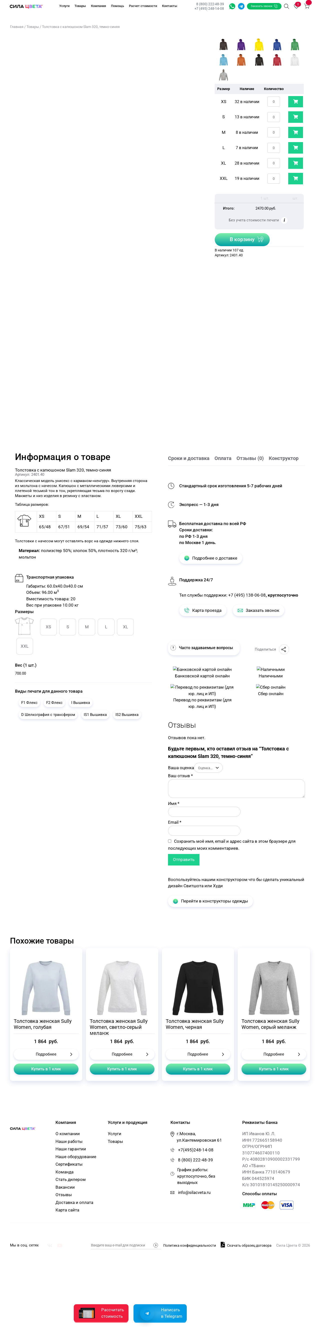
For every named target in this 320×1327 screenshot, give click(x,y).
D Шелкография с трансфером (48, 714)
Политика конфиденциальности (189, 1245)
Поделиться (272, 649)
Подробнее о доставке (210, 558)
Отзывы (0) (250, 458)
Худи (218, 885)
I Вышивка (80, 702)
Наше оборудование (76, 1156)
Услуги (64, 6)
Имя (173, 803)
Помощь (117, 6)
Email (174, 822)
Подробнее (46, 1054)
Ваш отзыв (180, 775)
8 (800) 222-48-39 (210, 4)
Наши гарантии (71, 1149)
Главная (17, 27)
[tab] (191, 459)
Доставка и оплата (74, 1202)
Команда (65, 1172)
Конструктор (283, 458)
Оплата (223, 458)
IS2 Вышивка (127, 714)
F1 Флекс (29, 702)
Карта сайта (67, 1210)
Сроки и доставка (189, 458)
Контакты (169, 6)
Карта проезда (203, 610)
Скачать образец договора (246, 1244)
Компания (98, 6)
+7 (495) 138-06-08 (247, 595)
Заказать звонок (264, 6)
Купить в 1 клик (46, 1069)
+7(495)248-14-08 (196, 1150)
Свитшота (194, 885)
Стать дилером (71, 1179)
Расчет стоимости (143, 6)
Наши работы (69, 1141)
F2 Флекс (54, 702)
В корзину (242, 239)
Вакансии (65, 1187)
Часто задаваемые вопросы (201, 648)
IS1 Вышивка (95, 714)
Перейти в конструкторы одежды (210, 901)
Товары (80, 6)
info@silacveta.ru (194, 1192)
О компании (68, 1134)
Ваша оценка (181, 767)
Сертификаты (69, 1164)
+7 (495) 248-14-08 (209, 9)
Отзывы (64, 1195)
